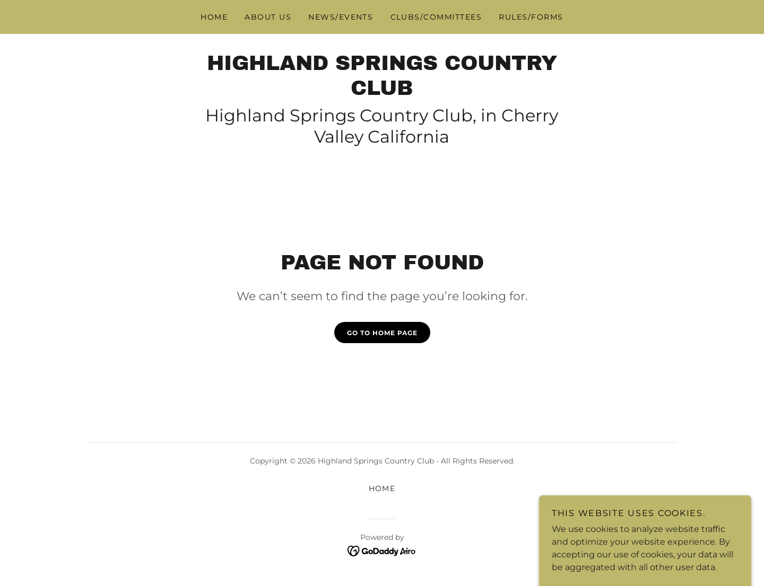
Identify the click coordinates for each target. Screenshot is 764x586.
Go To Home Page (382, 333)
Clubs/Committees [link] (436, 17)
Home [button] (382, 488)
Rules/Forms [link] (531, 17)
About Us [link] (268, 17)
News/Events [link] (340, 17)
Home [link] (214, 17)
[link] (381, 92)
